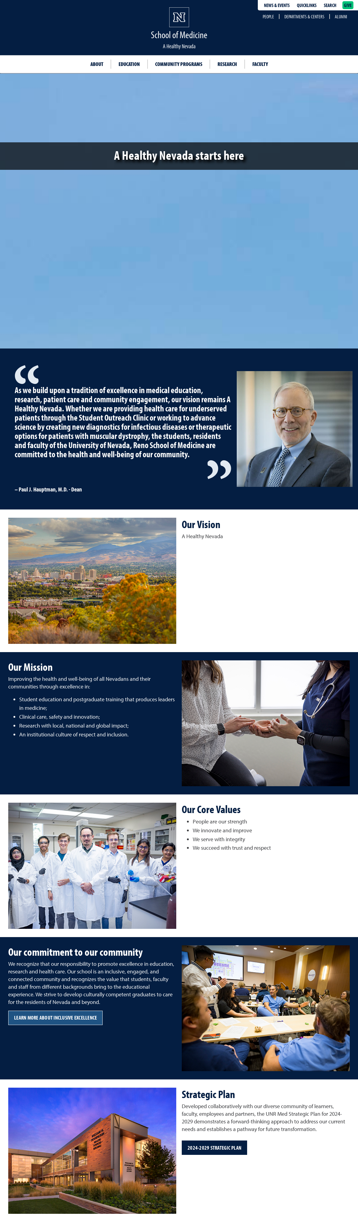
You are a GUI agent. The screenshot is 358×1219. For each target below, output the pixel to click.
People (268, 16)
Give (348, 5)
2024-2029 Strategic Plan (214, 1147)
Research (227, 64)
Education (129, 64)
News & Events (277, 5)
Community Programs (178, 64)
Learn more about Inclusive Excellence (55, 1017)
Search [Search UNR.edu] (330, 5)
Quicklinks (306, 5)
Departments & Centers (304, 16)
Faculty (260, 64)
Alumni (341, 16)
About (96, 64)
